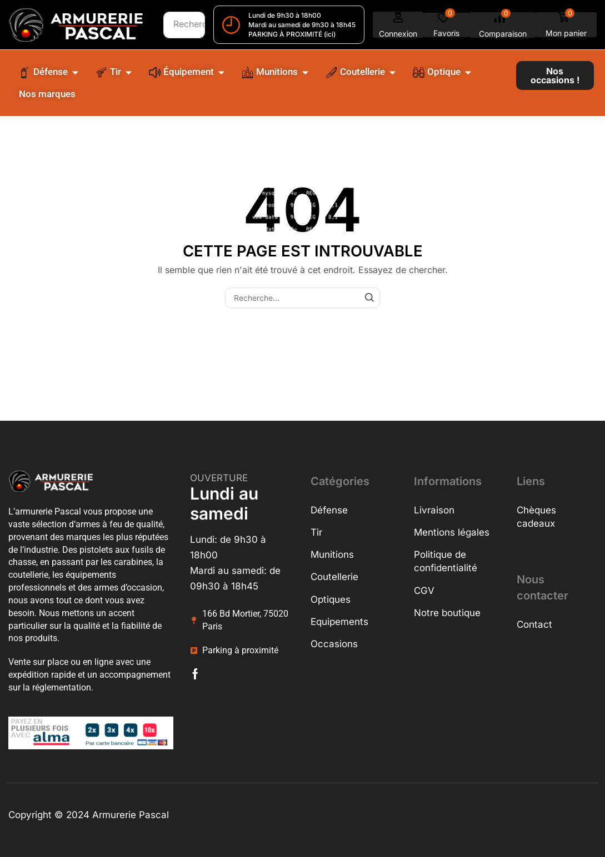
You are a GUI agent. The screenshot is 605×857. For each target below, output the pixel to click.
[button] (398, 25)
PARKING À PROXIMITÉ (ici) (292, 34)
